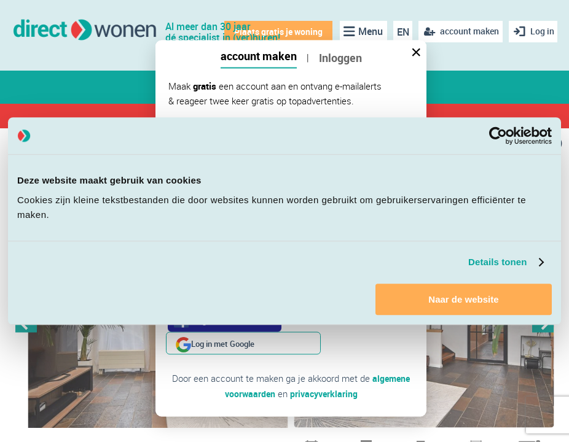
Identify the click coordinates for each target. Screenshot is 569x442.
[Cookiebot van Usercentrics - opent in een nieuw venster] (498, 135)
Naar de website (463, 299)
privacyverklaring (324, 370)
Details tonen (497, 262)
